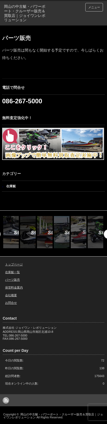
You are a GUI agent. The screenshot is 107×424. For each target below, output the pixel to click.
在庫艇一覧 (12, 272)
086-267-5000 (22, 101)
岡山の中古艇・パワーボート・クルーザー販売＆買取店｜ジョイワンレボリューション (53, 416)
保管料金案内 (14, 287)
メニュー (94, 7)
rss (6, 400)
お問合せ (11, 302)
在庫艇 (11, 186)
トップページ (14, 264)
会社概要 (11, 295)
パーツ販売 (12, 279)
